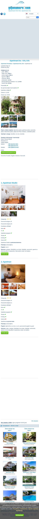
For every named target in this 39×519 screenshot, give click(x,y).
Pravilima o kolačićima (20, 509)
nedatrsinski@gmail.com (8, 152)
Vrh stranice (34, 421)
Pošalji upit (5, 253)
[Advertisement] (19, 39)
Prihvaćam (19, 515)
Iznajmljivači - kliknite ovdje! (9, 425)
